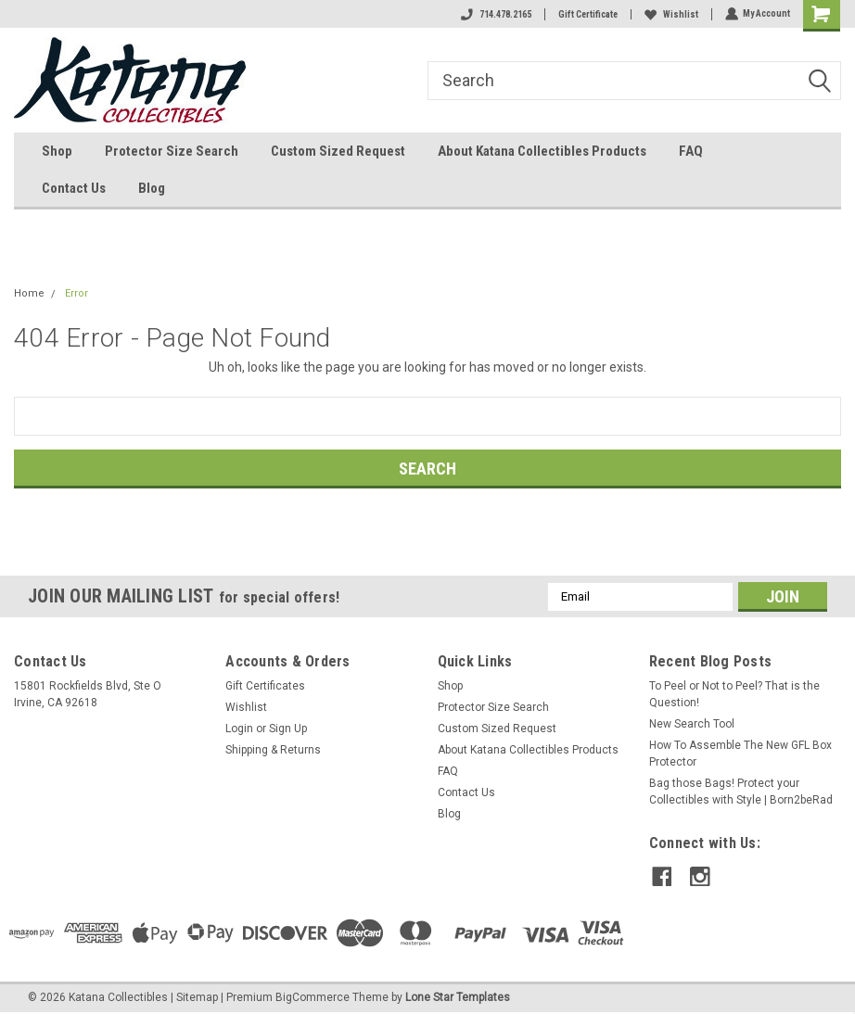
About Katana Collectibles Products (542, 151)
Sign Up (288, 728)
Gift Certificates (265, 685)
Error (76, 293)
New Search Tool (691, 723)
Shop (57, 151)
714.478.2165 (495, 14)
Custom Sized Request (338, 151)
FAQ (691, 151)
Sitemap (197, 995)
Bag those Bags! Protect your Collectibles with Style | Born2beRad (741, 791)
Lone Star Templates (457, 995)
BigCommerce (312, 995)
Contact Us (74, 188)
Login (239, 728)
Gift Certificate (587, 14)
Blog (151, 188)
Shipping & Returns (273, 749)
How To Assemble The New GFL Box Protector (740, 753)
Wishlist (670, 14)
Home (29, 293)
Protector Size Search (171, 151)
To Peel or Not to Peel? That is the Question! (734, 694)
